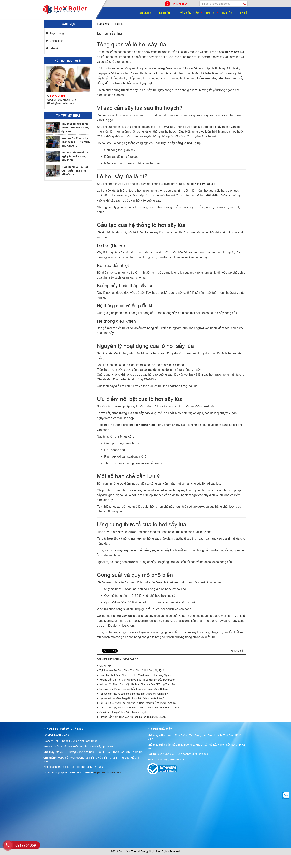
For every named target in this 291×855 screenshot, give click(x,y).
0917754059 (176, 3)
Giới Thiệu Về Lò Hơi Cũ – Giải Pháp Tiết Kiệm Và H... (74, 171)
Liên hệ (243, 13)
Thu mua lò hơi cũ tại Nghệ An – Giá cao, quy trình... (75, 156)
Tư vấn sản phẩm (187, 13)
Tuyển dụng (57, 33)
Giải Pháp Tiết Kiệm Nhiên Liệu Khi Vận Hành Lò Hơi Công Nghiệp (135, 675)
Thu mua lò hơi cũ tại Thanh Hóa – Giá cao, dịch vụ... (75, 127)
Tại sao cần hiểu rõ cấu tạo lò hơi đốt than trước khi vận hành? (133, 693)
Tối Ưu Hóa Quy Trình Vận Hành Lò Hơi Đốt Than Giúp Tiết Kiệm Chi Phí (139, 707)
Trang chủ (143, 13)
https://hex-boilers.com (107, 772)
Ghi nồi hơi (105, 665)
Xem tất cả (130, 659)
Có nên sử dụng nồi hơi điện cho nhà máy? (122, 712)
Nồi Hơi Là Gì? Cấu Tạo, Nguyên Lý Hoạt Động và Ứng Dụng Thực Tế (137, 702)
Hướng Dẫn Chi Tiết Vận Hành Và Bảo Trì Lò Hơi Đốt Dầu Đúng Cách (137, 679)
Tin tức (210, 13)
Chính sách (56, 40)
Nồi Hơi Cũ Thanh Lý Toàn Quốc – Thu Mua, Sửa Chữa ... (75, 142)
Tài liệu (227, 13)
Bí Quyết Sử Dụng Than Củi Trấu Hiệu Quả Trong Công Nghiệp (133, 688)
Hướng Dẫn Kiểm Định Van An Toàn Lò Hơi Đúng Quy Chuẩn (132, 716)
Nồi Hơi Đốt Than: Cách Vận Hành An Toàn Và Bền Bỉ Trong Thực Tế (137, 684)
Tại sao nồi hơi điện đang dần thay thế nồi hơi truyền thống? (131, 698)
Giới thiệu (163, 13)
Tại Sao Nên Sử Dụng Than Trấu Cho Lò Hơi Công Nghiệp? (131, 670)
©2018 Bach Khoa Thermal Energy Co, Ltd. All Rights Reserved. (145, 851)
